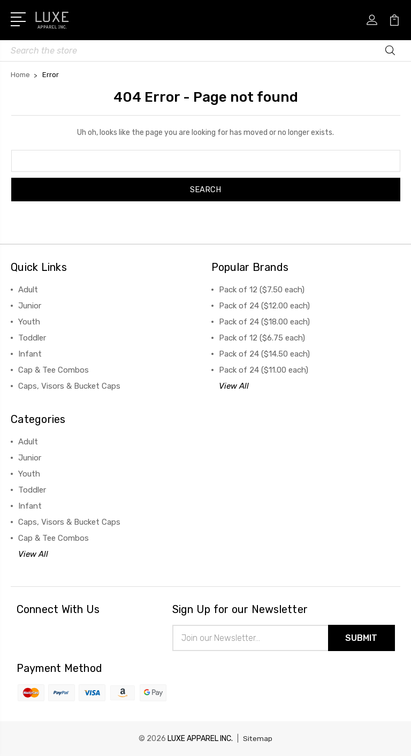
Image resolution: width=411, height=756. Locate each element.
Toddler (32, 338)
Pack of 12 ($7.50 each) (262, 289)
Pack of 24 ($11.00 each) (263, 370)
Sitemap (258, 738)
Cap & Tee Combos (53, 370)
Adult (28, 289)
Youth (29, 322)
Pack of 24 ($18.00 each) (264, 322)
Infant (30, 354)
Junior (29, 306)
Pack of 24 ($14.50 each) (264, 354)
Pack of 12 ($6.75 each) (262, 338)
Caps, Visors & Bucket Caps (69, 386)
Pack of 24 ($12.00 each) (264, 306)
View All (234, 386)
